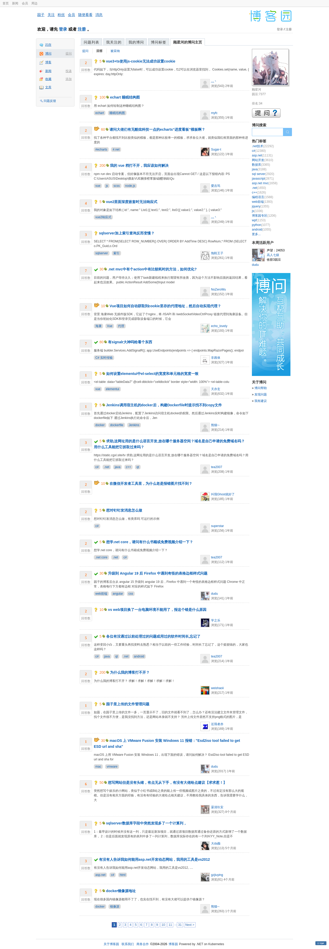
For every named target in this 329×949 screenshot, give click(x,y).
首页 (6, 3)
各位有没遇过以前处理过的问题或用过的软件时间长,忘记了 (153, 636)
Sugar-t (216, 149)
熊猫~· (215, 425)
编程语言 (262, 197)
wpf (259, 220)
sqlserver (101, 253)
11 (170, 925)
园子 (40, 15)
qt (137, 467)
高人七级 (273, 255)
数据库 (261, 164)
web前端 (101, 593)
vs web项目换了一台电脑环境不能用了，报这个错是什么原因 (157, 610)
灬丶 (214, 81)
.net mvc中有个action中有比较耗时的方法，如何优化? (152, 269)
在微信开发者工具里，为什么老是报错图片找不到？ (150, 483)
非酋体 (215, 357)
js (107, 186)
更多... (256, 234)
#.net (116, 149)
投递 (69, 71)
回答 (99, 51)
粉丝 (61, 15)
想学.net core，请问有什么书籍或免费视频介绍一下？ (149, 542)
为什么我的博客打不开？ (130, 672)
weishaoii (217, 688)
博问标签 (158, 42)
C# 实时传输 (104, 357)
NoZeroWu (218, 289)
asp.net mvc (264, 183)
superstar (217, 526)
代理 (121, 326)
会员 (25, 3)
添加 (69, 79)
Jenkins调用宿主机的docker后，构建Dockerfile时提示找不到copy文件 (164, 405)
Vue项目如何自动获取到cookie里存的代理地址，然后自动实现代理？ (165, 306)
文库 (48, 87)
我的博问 (136, 42)
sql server (263, 174)
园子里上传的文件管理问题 (127, 704)
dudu (214, 593)
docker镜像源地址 (121, 891)
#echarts (101, 149)
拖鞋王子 (217, 253)
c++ (128, 467)
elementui (112, 389)
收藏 (48, 79)
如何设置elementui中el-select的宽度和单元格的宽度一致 (152, 374)
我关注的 (114, 42)
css (131, 593)
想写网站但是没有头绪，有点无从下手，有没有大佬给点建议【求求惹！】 (167, 782)
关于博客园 (111, 944)
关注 (51, 15)
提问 (69, 53)
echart (99, 113)
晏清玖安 (217, 807)
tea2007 (216, 467)
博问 (48, 53)
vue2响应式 (103, 217)
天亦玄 (215, 389)
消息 (99, 15)
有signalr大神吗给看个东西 (130, 342)
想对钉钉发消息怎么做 (124, 510)
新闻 (15, 3)
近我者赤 (217, 724)
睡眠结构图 (117, 113)
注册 (82, 29)
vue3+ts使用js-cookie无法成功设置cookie (141, 61)
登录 (63, 29)
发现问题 (260, 394)
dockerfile (116, 425)
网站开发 (262, 160)
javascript (263, 178)
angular (118, 593)
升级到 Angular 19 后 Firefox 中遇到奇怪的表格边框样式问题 (157, 573)
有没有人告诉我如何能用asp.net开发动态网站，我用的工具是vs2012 (154, 859)
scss (117, 186)
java (117, 467)
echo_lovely (219, 326)
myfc (214, 113)
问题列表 (91, 42)
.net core (101, 557)
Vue (109, 326)
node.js (130, 186)
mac (98, 766)
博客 (48, 62)
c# (97, 467)
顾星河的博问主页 (187, 42)
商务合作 (142, 944)
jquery (260, 206)
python (261, 225)
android (139, 656)
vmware (112, 766)
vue (97, 186)
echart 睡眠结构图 (125, 97)
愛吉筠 (215, 186)
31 (179, 925)
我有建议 (260, 401)
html (123, 875)
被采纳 (115, 51)
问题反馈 (50, 101)
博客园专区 (264, 215)
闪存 (48, 45)
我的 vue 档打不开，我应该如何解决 (139, 165)
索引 (116, 253)
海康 (98, 326)
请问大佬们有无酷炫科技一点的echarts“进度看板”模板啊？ (157, 129)
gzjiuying (217, 875)
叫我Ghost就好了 (223, 494)
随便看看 (85, 15)
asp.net (100, 875)
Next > (189, 925)
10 (163, 925)
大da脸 (216, 843)
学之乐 (215, 620)
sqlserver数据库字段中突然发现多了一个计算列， (146, 823)
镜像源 (114, 906)
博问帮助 (260, 388)
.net (106, 467)
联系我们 (128, 944)
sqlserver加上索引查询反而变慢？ (126, 233)
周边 (34, 3)
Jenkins (134, 425)
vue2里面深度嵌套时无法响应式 (132, 202)
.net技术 (263, 146)
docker (100, 425)
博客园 (173, 944)
